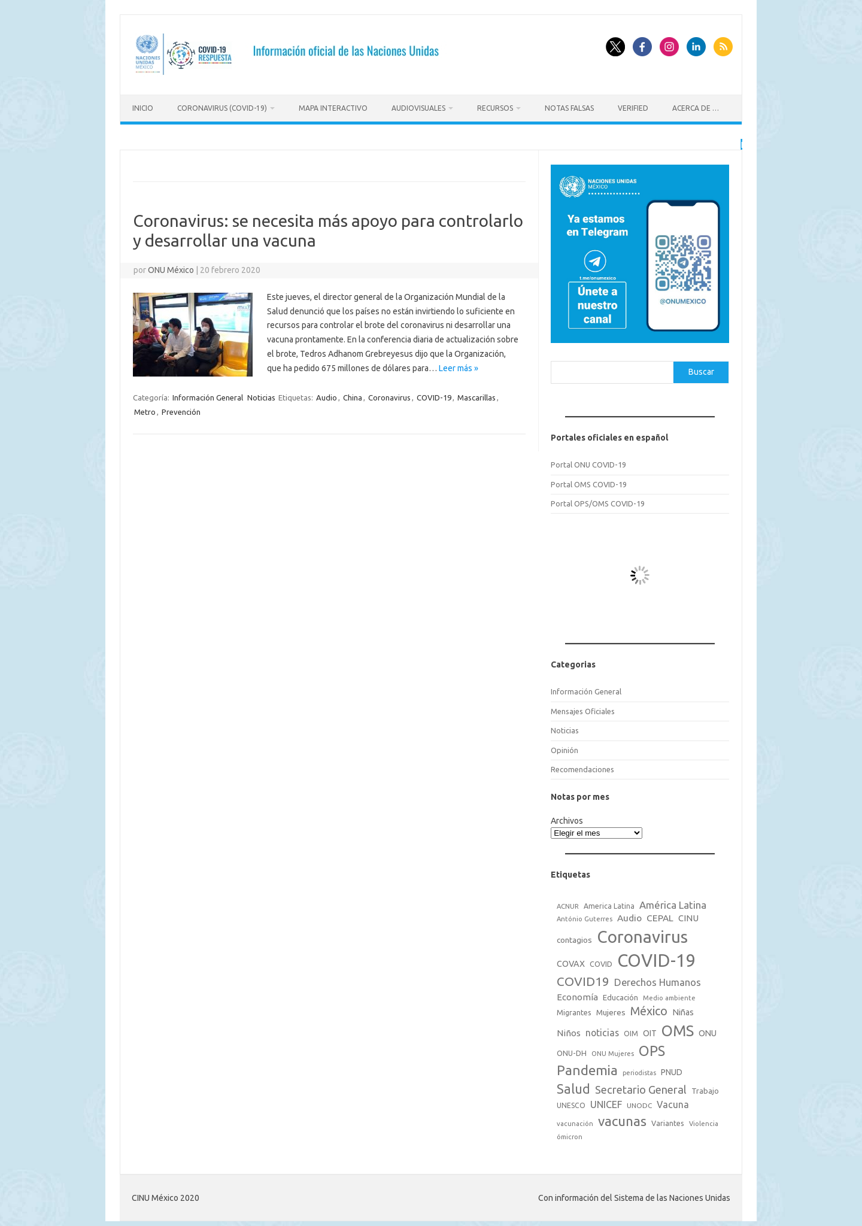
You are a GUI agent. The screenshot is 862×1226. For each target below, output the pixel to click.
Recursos (495, 108)
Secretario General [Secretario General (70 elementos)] (641, 1088)
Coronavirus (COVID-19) (222, 108)
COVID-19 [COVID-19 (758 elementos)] (656, 959)
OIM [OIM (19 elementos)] (631, 1032)
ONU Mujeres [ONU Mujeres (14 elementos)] (612, 1051)
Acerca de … (695, 108)
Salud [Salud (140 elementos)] (573, 1087)
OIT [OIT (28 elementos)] (650, 1031)
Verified (633, 108)
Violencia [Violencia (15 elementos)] (703, 1121)
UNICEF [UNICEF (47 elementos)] (606, 1102)
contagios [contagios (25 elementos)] (574, 938)
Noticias (261, 396)
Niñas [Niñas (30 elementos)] (683, 1010)
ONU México (171, 268)
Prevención (181, 410)
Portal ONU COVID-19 (588, 463)
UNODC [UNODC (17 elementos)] (639, 1103)
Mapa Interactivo (333, 108)
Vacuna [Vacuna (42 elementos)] (673, 1102)
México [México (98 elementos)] (648, 1009)
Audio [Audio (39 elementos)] (629, 916)
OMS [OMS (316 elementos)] (677, 1028)
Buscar (701, 370)
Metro (145, 410)
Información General (207, 396)
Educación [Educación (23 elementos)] (620, 995)
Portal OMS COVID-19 (589, 482)
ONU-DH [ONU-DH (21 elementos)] (572, 1051)
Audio (326, 396)
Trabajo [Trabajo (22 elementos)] (705, 1089)
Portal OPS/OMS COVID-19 (598, 501)
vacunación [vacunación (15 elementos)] (575, 1121)
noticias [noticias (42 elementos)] (602, 1030)
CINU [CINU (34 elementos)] (688, 916)
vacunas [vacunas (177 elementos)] (622, 1119)
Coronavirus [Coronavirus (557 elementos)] (642, 934)
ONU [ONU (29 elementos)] (708, 1031)
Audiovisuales (418, 108)
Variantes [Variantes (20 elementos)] (667, 1121)
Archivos (567, 819)
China (352, 396)
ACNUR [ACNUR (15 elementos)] (568, 904)
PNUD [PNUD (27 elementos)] (671, 1070)
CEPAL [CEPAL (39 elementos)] (659, 916)
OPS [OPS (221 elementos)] (652, 1049)
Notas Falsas (569, 108)
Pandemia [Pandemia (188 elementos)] (587, 1068)
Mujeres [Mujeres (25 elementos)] (611, 1010)
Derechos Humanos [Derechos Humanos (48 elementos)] (657, 980)
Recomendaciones (582, 767)
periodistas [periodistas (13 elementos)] (639, 1071)
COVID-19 (434, 396)
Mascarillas (476, 396)
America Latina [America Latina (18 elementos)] (609, 904)
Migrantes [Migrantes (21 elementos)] (574, 1010)
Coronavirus (389, 396)
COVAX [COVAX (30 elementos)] (571, 962)
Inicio (142, 108)
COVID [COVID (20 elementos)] (601, 962)
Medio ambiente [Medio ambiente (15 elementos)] (669, 996)
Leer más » (458, 366)
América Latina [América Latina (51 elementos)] (672, 903)
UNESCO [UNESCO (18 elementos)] (571, 1103)
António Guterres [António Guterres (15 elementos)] (584, 917)
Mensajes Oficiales (583, 709)
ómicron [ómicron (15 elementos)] (569, 1135)
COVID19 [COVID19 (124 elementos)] (583, 980)
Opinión (564, 748)
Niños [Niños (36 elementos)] (569, 1031)
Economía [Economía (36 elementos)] (577, 995)
